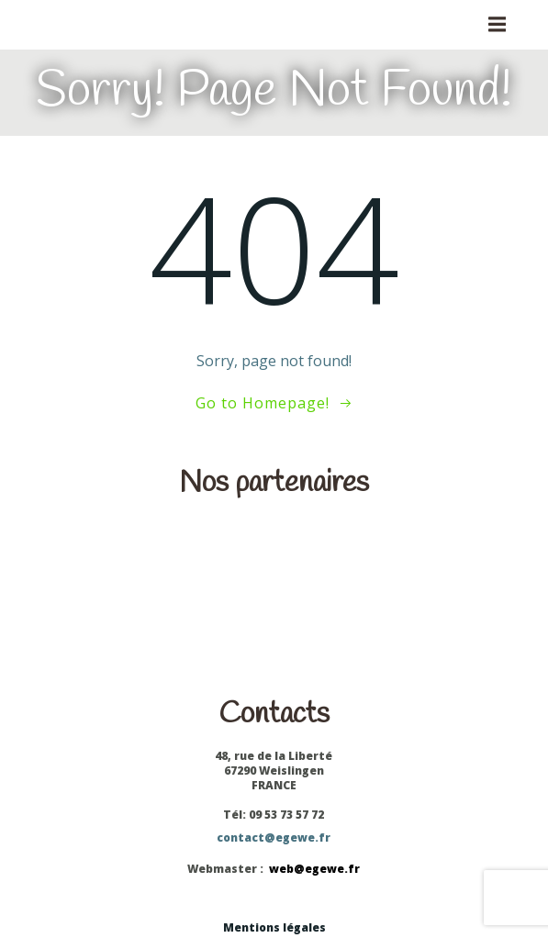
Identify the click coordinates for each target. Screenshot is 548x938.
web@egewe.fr (314, 869)
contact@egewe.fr (273, 837)
